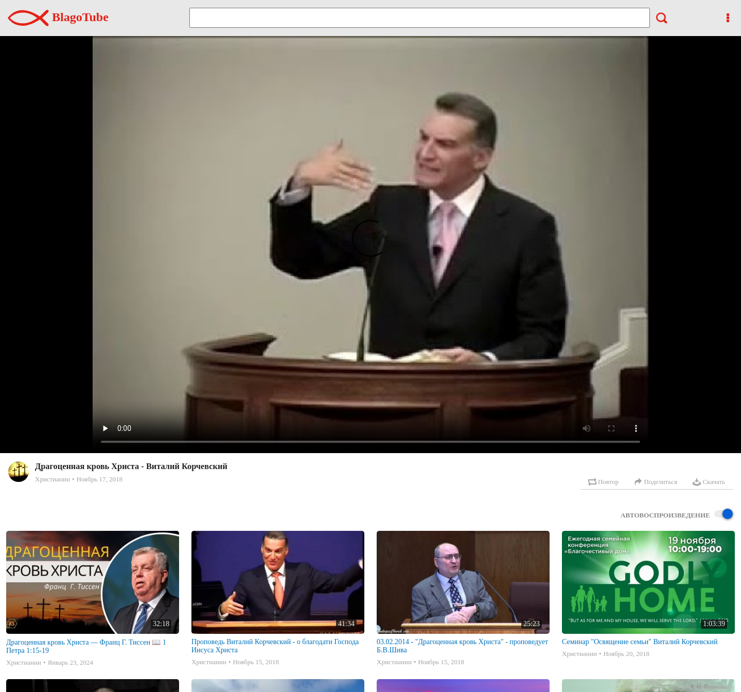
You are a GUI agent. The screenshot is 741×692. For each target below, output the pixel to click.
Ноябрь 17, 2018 (99, 479)
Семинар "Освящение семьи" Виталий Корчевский (639, 642)
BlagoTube (58, 17)
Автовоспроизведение (677, 514)
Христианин (52, 479)
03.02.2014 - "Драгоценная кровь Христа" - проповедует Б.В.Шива (462, 646)
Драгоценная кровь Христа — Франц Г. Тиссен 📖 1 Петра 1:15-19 (86, 646)
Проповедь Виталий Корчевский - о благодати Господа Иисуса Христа (275, 646)
